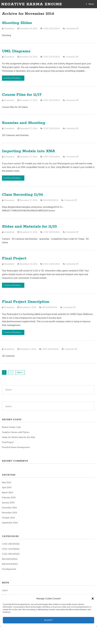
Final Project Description (25, 301)
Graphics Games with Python (15, 432)
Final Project (14, 258)
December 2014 (9, 507)
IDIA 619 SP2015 (9, 564)
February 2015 (8, 497)
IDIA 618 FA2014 (50, 200)
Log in (5, 590)
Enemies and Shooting (23, 122)
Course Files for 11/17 (21, 94)
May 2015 (6, 482)
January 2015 (8, 502)
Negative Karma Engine (31, 4)
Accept (48, 620)
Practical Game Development (16, 447)
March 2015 (7, 492)
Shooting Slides (17, 22)
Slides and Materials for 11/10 (29, 226)
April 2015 (6, 487)
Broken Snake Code (11, 427)
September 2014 (10, 522)
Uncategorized (9, 569)
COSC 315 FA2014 (51, 28)
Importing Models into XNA (28, 151)
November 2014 (9, 512)
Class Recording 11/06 (22, 194)
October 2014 (8, 517)
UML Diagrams (16, 51)
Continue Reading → (13, 78)
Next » (20, 372)
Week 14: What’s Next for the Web (18, 437)
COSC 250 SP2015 (10, 544)
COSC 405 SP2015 (10, 554)
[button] (92, 598)
